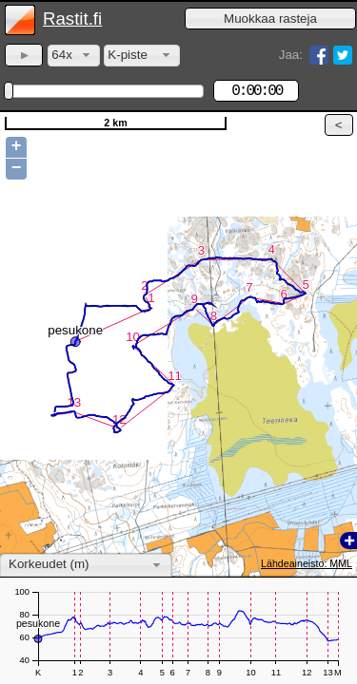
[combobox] (74, 55)
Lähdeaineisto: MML (306, 563)
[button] (270, 18)
